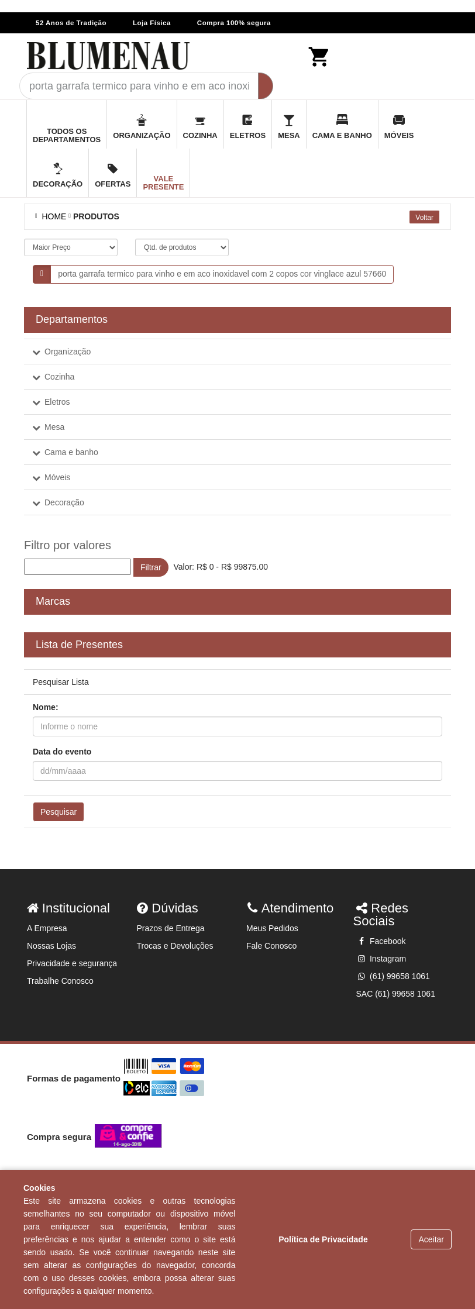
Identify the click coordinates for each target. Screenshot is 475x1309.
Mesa (54, 427)
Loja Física (152, 22)
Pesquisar (58, 812)
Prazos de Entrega (171, 928)
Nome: (45, 707)
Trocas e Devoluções (175, 945)
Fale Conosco (271, 945)
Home (51, 216)
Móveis (57, 477)
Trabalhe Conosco (60, 981)
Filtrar (150, 567)
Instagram (381, 958)
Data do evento (62, 751)
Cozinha (59, 376)
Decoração (64, 502)
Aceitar (431, 1239)
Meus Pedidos (272, 928)
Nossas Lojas (51, 945)
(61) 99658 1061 (393, 976)
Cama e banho (71, 452)
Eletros (57, 402)
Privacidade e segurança (72, 963)
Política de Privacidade (323, 1239)
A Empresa (47, 928)
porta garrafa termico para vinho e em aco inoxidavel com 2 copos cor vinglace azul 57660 (222, 273)
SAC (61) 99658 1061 (395, 993)
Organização (67, 351)
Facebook (381, 941)
